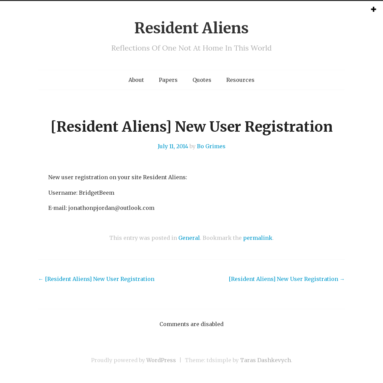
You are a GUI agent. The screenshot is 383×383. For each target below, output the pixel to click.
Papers (168, 79)
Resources (240, 79)
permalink (257, 237)
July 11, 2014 (173, 146)
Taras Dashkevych (265, 360)
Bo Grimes (211, 146)
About (136, 79)
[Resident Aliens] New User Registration (96, 279)
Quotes (202, 79)
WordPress (161, 360)
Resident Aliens (191, 28)
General (189, 237)
